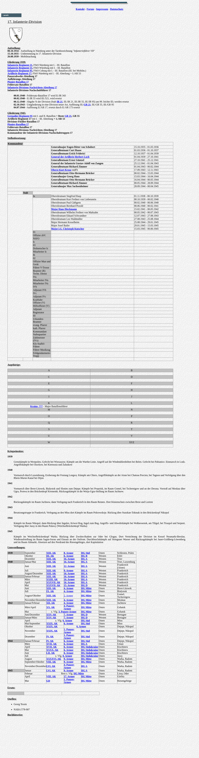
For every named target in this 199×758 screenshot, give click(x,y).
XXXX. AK (52, 650)
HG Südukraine (89, 647)
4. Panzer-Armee (69, 607)
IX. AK (50, 591)
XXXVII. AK (53, 582)
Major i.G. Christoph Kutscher (67, 228)
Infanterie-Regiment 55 (19, 68)
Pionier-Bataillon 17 (18, 82)
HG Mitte (86, 588)
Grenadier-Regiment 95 (19, 116)
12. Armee (69, 566)
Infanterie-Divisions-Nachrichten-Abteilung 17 (32, 87)
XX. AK (50, 607)
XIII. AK (51, 553)
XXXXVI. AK (53, 659)
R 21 (88, 104)
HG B (84, 556)
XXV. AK (51, 614)
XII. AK (50, 603)
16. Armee (69, 559)
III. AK (50, 556)
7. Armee (68, 614)
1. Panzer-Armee (69, 631)
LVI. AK (50, 666)
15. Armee (69, 585)
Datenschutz (116, 9)
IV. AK (50, 636)
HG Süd (85, 553)
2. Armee (68, 595)
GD (48, 680)
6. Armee (68, 556)
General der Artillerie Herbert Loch (70, 156)
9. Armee (68, 570)
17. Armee (69, 676)
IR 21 (60, 101)
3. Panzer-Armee (67, 611)
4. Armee (68, 588)
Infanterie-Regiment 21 (19, 65)
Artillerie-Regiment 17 (19, 73)
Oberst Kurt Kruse (61, 170)
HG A (84, 559)
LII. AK (50, 653)
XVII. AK (51, 644)
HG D (84, 585)
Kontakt (80, 9)
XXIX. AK (52, 623)
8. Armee (68, 553)
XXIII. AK (52, 579)
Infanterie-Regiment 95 (19, 70)
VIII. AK (51, 661)
